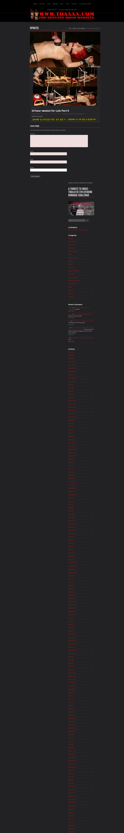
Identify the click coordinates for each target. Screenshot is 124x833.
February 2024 (91, 301)
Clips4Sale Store (69, 3)
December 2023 (91, 307)
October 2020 (91, 436)
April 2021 (90, 415)
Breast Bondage (62, 34)
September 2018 (91, 520)
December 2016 (91, 591)
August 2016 (90, 604)
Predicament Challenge (93, 135)
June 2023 (90, 328)
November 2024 (91, 270)
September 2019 (91, 480)
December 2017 (91, 550)
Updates (25, 3)
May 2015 (89, 655)
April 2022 (90, 375)
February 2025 (91, 260)
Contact (58, 3)
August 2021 (90, 402)
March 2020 (90, 459)
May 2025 (89, 250)
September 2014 (91, 682)
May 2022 (89, 372)
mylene (89, 163)
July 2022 (89, 365)
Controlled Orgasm (34, 120)
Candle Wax (90, 101)
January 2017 (91, 588)
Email (13, 167)
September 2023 (91, 318)
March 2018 (90, 540)
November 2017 (91, 554)
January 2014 (91, 709)
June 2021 (90, 409)
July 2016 (89, 608)
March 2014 (90, 702)
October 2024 (91, 274)
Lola (67, 120)
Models (39, 3)
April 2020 (90, 456)
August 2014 (90, 685)
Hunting (89, 118)
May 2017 (89, 574)
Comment (14, 140)
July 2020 (89, 446)
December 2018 (91, 510)
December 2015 (91, 631)
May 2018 (89, 534)
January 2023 (91, 345)
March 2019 (90, 500)
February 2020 (91, 463)
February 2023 (91, 341)
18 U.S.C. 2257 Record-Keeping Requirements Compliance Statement (69, 826)
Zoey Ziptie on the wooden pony (102, 170)
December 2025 (91, 226)
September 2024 (91, 277)
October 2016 (91, 598)
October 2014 (91, 679)
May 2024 (89, 291)
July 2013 (89, 729)
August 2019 (90, 483)
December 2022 (91, 348)
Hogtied (89, 115)
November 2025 (91, 230)
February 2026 (91, 220)
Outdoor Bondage (92, 131)
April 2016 (90, 618)
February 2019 (91, 503)
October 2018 (91, 517)
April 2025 (90, 253)
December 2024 (91, 267)
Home (18, 3)
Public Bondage (91, 138)
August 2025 (90, 240)
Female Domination (92, 111)
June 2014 (90, 692)
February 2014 (91, 706)
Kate (88, 177)
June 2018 (90, 530)
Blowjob (89, 91)
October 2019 (91, 476)
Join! (45, 3)
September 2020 (91, 439)
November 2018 (91, 513)
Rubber (89, 142)
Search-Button (112, 3)
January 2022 (91, 385)
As (87, 184)
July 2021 (89, 405)
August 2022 (90, 361)
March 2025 (90, 257)
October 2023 (91, 314)
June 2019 (90, 490)
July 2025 (89, 243)
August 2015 (90, 645)
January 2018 (91, 547)
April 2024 (90, 294)
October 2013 (91, 719)
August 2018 (90, 523)
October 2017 (91, 557)
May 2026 (89, 210)
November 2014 (91, 675)
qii (87, 195)
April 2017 (90, 577)
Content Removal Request (98, 3)
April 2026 (90, 213)
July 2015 (89, 648)
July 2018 (89, 527)
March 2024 (90, 297)
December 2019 (91, 469)
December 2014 (91, 672)
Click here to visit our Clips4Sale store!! (98, 82)
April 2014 (90, 699)
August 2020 (90, 442)
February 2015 (91, 665)
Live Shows (90, 121)
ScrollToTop (62, 818)
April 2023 (90, 334)
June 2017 (90, 571)
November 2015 (91, 635)
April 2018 (90, 537)
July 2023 (89, 324)
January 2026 (91, 223)
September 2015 (91, 642)
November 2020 (91, 432)
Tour (32, 3)
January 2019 (91, 507)
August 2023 (90, 321)
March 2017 (90, 581)
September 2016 (91, 601)
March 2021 (90, 419)
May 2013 (89, 736)
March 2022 (90, 378)
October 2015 (91, 638)
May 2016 (89, 615)
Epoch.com (104, 796)
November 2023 (91, 311)
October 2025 (91, 233)
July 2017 (89, 567)
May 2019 (89, 493)
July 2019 (89, 486)
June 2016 (90, 611)
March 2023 (90, 338)
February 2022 (91, 382)
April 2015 (90, 658)
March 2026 (90, 216)
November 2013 (91, 716)
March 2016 (90, 621)
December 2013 (91, 712)
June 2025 (90, 247)
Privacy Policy (82, 3)
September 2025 (91, 237)
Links (51, 3)
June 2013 (90, 733)
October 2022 (91, 355)
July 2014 (89, 689)
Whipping (89, 152)
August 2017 (90, 564)
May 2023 (89, 331)
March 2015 (90, 662)
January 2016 (91, 628)
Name (13, 158)
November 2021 (91, 392)
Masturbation (90, 128)
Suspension (90, 145)
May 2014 (89, 696)
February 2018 (91, 544)
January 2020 (91, 466)
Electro (41, 120)
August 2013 (90, 726)
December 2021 (91, 388)
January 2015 (91, 669)
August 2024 (90, 280)
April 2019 (90, 496)
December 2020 (91, 429)
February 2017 (91, 584)
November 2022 (91, 351)
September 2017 (91, 561)
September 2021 (91, 399)
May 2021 (89, 412)
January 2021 (91, 426)
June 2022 (90, 368)
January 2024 (91, 304)
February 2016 (91, 625)
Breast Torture (91, 98)
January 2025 (91, 264)
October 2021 (91, 395)
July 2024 (89, 284)
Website (13, 175)
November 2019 (91, 473)
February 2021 (91, 422)
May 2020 (89, 453)
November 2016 (91, 594)
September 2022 (91, 358)
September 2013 (91, 723)
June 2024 (90, 287)
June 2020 (90, 449)
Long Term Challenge (93, 125)
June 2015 (90, 652)
